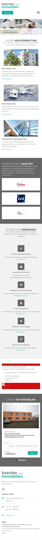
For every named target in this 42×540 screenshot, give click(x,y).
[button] (38, 12)
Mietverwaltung (9, 104)
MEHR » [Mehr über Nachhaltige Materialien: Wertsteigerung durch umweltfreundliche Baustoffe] (4, 533)
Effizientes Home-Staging (21, 327)
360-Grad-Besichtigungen (21, 345)
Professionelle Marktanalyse (21, 254)
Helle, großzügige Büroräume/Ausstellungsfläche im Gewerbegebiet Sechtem (19, 435)
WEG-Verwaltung (9, 69)
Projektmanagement (21, 309)
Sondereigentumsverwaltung (14, 139)
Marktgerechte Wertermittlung (21, 290)
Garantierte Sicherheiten (21, 272)
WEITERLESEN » (21, 259)
